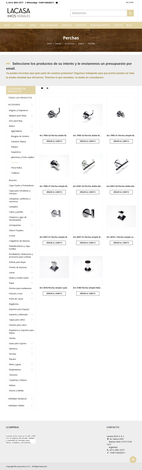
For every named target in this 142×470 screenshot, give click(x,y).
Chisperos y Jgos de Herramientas (18, 218)
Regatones (14, 303)
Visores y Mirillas (16, 390)
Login (129, 2)
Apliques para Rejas (18, 115)
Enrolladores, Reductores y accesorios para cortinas (21, 255)
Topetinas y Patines (18, 379)
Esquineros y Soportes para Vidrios (21, 331)
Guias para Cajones (17, 343)
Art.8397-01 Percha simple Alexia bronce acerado (63, 236)
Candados (13, 206)
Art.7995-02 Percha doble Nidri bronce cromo (94, 135)
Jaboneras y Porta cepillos (22, 156)
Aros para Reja (15, 120)
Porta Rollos (16, 167)
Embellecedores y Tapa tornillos (19, 247)
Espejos (14, 146)
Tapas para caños (17, 319)
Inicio (49, 43)
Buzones (13, 179)
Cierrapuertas (15, 224)
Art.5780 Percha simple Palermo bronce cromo (95, 287)
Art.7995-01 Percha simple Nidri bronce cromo (62, 185)
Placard (12, 358)
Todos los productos (20, 97)
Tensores (13, 374)
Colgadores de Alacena (19, 240)
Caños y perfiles (16, 211)
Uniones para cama (17, 324)
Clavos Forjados (16, 230)
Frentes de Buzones (18, 267)
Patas (11, 282)
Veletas (12, 385)
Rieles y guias (15, 364)
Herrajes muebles (17, 398)
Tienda (58, 43)
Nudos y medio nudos (19, 277)
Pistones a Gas (15, 293)
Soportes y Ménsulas (18, 314)
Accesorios (70, 43)
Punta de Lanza (16, 298)
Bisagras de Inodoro (20, 136)
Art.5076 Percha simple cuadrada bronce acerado (63, 287)
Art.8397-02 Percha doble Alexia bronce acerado (96, 185)
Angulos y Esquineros (18, 110)
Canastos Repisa (18, 141)
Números (13, 348)
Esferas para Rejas (17, 261)
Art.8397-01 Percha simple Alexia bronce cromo (95, 236)
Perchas (91, 43)
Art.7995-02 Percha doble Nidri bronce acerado (62, 135)
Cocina (12, 235)
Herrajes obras (16, 405)
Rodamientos (15, 369)
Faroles (12, 337)
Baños (81, 43)
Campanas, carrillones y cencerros (19, 199)
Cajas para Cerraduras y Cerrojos (19, 191)
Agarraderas (16, 130)
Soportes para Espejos (19, 308)
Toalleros (15, 172)
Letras (12, 272)
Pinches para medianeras (20, 288)
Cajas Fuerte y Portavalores (21, 185)
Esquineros (16, 151)
